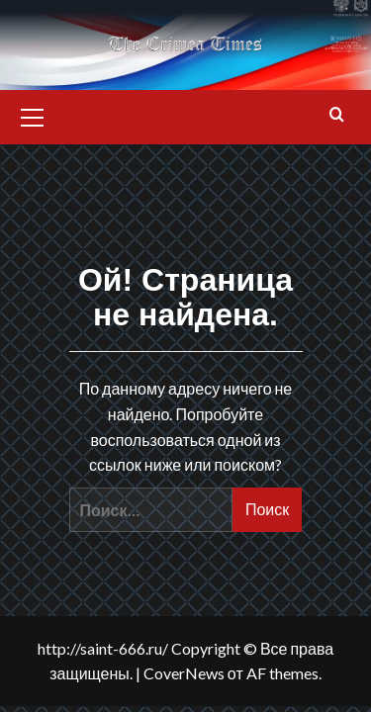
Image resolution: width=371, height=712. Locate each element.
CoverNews (184, 673)
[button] (32, 114)
